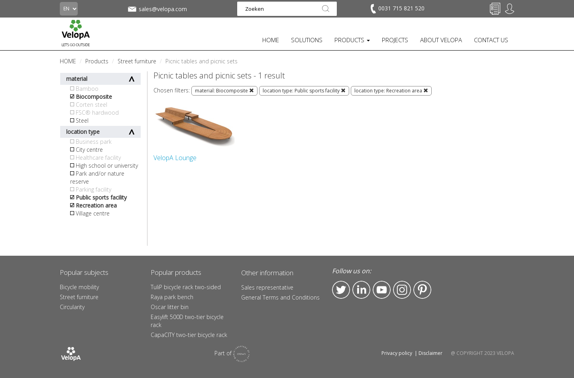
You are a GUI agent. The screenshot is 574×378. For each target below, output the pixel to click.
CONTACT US (491, 40)
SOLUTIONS (306, 40)
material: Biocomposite (224, 90)
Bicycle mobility (79, 287)
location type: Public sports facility (304, 90)
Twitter (341, 290)
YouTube (382, 290)
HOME (270, 40)
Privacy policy (396, 353)
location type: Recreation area (391, 90)
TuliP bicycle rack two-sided (186, 287)
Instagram (402, 290)
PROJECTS (395, 40)
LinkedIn (361, 290)
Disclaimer (430, 353)
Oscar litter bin (170, 307)
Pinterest (422, 290)
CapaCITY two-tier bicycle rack (189, 335)
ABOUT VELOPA (441, 40)
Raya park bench (172, 297)
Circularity (72, 307)
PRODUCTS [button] (352, 40)
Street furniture (79, 297)
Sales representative (267, 287)
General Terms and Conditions (280, 297)
